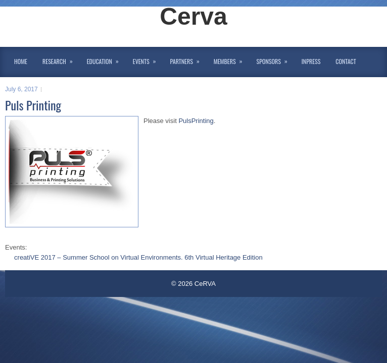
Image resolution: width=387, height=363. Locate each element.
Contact (345, 61)
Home (20, 61)
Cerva (193, 16)
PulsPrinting (195, 121)
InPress (311, 61)
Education (106, 59)
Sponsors (275, 59)
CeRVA (205, 283)
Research (60, 59)
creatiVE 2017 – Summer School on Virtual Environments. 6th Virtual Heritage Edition (138, 257)
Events (148, 59)
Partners (188, 59)
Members (231, 59)
